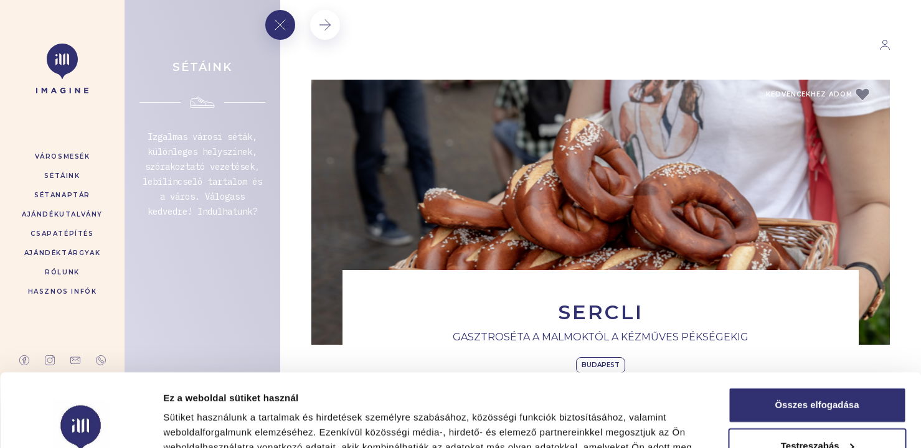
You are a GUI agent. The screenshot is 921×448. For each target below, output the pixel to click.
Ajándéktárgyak (62, 253)
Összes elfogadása (817, 332)
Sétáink (62, 176)
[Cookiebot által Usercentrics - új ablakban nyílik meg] (80, 423)
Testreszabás (817, 372)
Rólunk (62, 272)
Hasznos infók (62, 291)
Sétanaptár (62, 195)
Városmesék (62, 156)
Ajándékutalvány (62, 214)
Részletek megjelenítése (217, 423)
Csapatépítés (62, 234)
